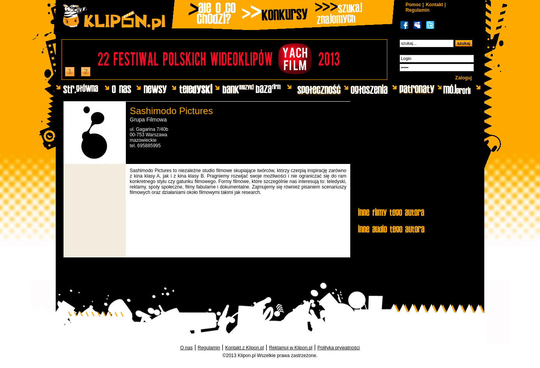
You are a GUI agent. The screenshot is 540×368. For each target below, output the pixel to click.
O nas (186, 347)
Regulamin (417, 10)
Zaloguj (463, 78)
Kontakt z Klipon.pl (244, 347)
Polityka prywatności (339, 347)
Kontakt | (436, 4)
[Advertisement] (415, 154)
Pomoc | (415, 4)
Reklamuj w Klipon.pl (290, 347)
